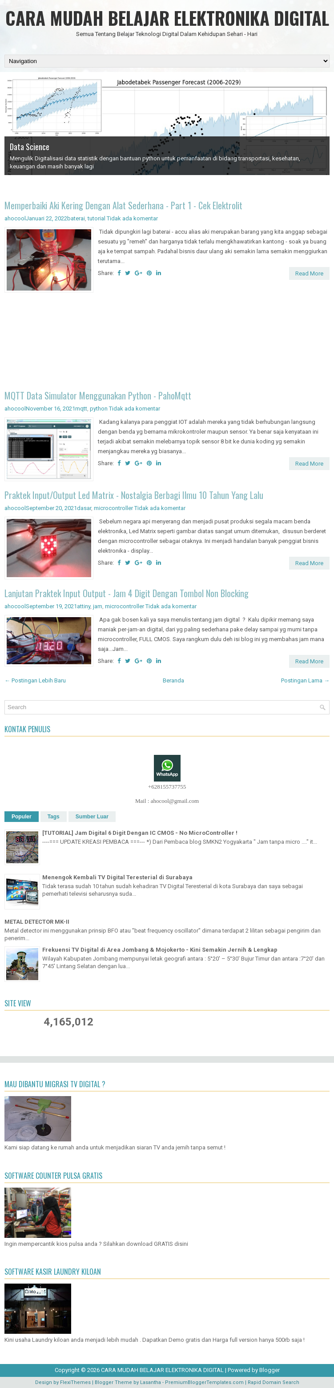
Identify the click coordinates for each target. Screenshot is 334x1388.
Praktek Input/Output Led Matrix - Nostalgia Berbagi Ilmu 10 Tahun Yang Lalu (133, 495)
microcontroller (113, 508)
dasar (84, 508)
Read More (309, 273)
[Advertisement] (167, 343)
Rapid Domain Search (273, 1382)
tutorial (96, 218)
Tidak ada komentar (132, 218)
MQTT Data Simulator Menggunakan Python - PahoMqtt (97, 395)
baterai (76, 218)
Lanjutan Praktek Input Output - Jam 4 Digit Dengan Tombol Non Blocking (126, 593)
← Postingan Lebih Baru (35, 680)
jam (97, 606)
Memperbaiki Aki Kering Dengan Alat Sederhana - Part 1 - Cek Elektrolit (123, 205)
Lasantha (150, 1382)
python (99, 408)
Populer (22, 817)
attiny (83, 606)
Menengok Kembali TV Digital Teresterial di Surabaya (117, 877)
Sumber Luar (92, 817)
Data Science (29, 146)
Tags (54, 817)
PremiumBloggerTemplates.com (204, 1382)
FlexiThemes (75, 1382)
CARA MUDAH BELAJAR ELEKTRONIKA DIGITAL (167, 17)
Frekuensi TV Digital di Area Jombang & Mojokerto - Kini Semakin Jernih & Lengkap (160, 949)
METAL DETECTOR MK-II (36, 921)
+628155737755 (167, 786)
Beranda (173, 680)
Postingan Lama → (305, 680)
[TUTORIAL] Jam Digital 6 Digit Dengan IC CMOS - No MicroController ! (139, 833)
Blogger (269, 1370)
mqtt (81, 408)
